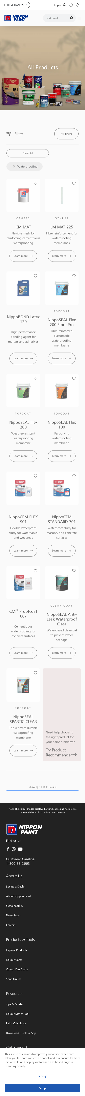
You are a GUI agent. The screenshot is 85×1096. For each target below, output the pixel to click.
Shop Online (13, 979)
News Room (13, 915)
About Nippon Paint (18, 896)
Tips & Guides (14, 1004)
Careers (10, 925)
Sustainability (14, 905)
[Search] (72, 18)
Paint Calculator (16, 1023)
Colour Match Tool (17, 1013)
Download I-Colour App (21, 1033)
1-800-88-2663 (18, 863)
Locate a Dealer (15, 886)
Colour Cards (14, 959)
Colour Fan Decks (17, 969)
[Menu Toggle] (79, 18)
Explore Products (16, 950)
